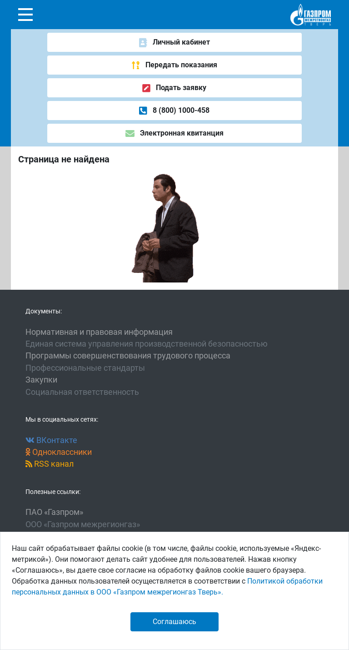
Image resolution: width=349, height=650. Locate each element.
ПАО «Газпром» (54, 512)
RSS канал (49, 464)
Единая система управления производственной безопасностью (146, 343)
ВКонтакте (51, 440)
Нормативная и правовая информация (99, 332)
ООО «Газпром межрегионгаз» (82, 524)
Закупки (41, 379)
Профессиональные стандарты (85, 368)
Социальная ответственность (82, 392)
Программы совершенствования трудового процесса (127, 355)
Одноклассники (58, 452)
